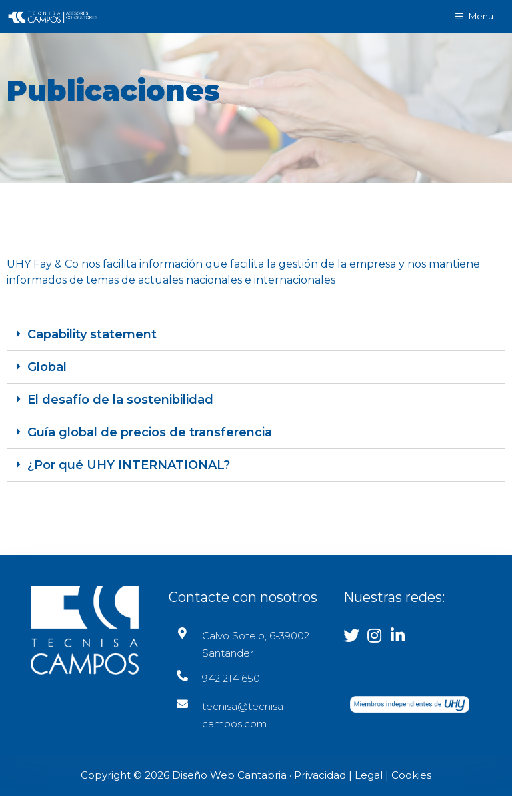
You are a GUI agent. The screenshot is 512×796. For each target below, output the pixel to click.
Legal (369, 775)
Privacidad (320, 775)
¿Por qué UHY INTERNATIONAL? (128, 465)
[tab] (256, 334)
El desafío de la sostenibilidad (120, 399)
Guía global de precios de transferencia (149, 432)
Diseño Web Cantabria (230, 775)
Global (47, 367)
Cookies (411, 775)
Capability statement (92, 334)
